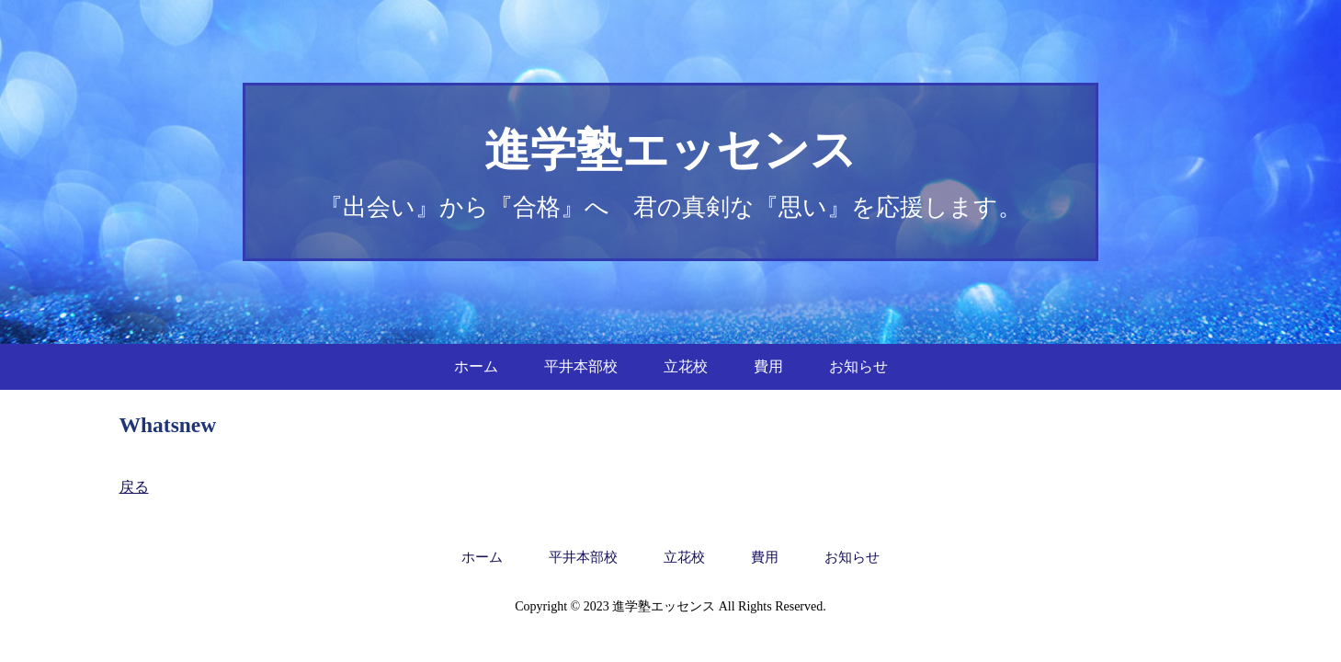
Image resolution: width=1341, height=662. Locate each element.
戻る (134, 487)
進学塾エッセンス (670, 150)
